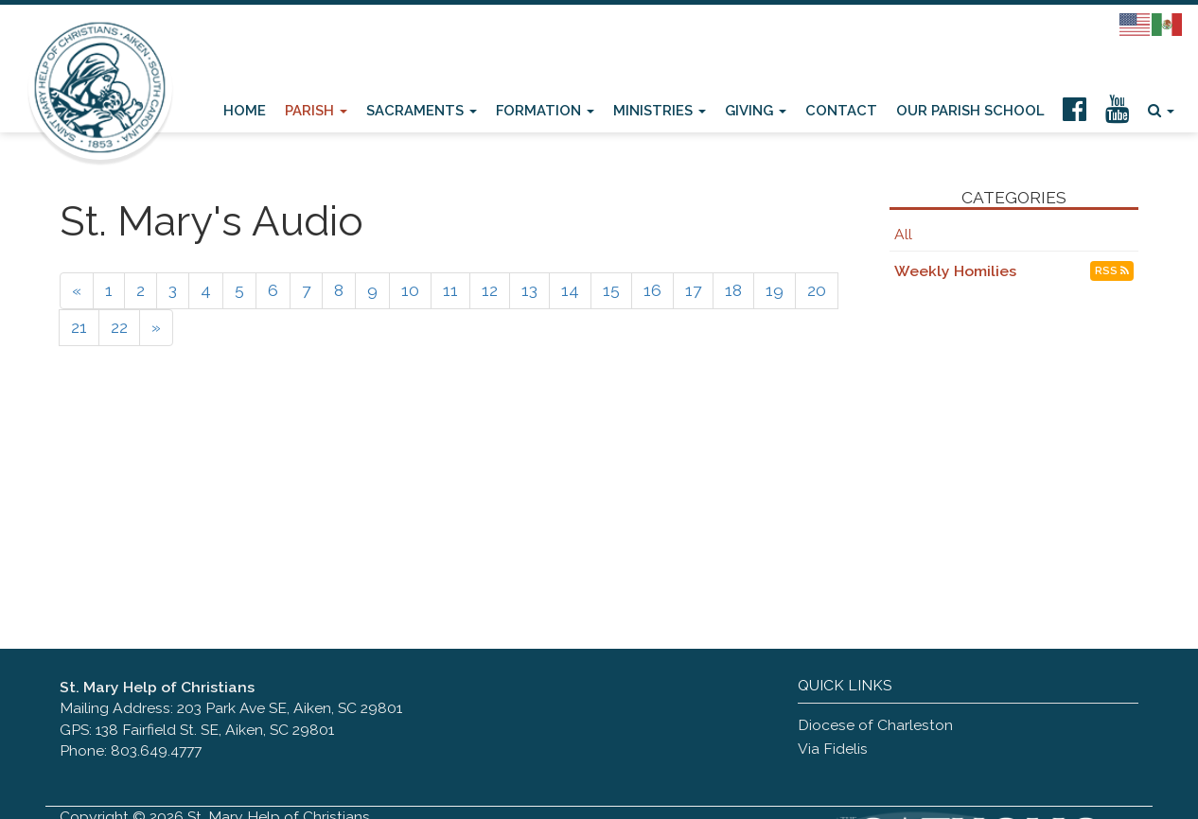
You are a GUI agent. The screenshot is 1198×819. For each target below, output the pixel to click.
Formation (545, 110)
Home (244, 110)
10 (410, 290)
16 (652, 290)
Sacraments (421, 110)
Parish (316, 110)
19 (775, 290)
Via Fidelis (833, 749)
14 (570, 290)
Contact (841, 110)
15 (611, 290)
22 (119, 327)
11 (450, 290)
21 (79, 327)
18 (733, 290)
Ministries (659, 110)
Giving (755, 110)
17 (693, 290)
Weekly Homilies (955, 271)
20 (816, 290)
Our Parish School (970, 110)
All (903, 234)
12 (490, 290)
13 (529, 290)
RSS (1112, 271)
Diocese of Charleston (875, 725)
